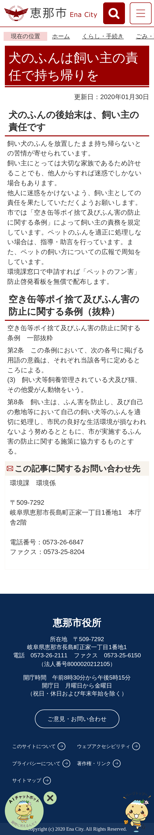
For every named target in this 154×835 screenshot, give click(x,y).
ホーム (61, 36)
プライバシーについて (36, 763)
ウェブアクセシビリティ (103, 746)
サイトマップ (26, 780)
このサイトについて (34, 746)
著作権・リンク (94, 763)
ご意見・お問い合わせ (77, 719)
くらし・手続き (103, 36)
